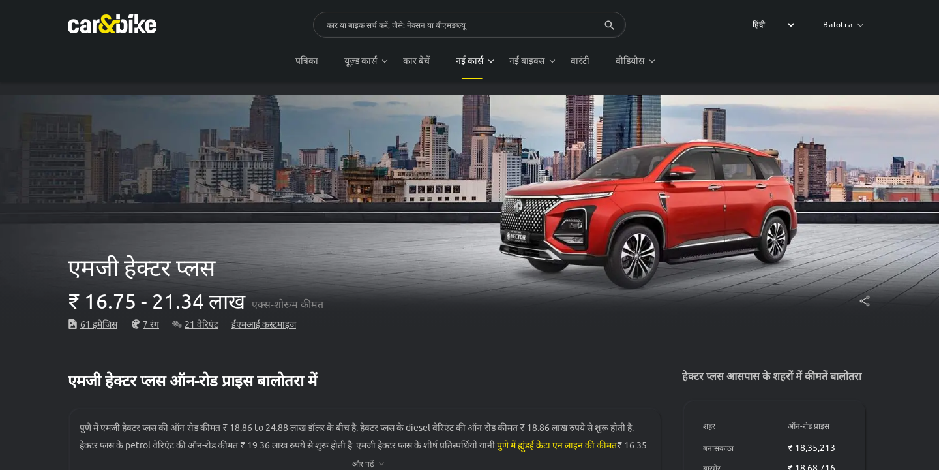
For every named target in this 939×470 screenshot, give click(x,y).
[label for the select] (771, 24)
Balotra (843, 24)
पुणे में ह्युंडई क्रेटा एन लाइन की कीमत (557, 445)
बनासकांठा (718, 448)
